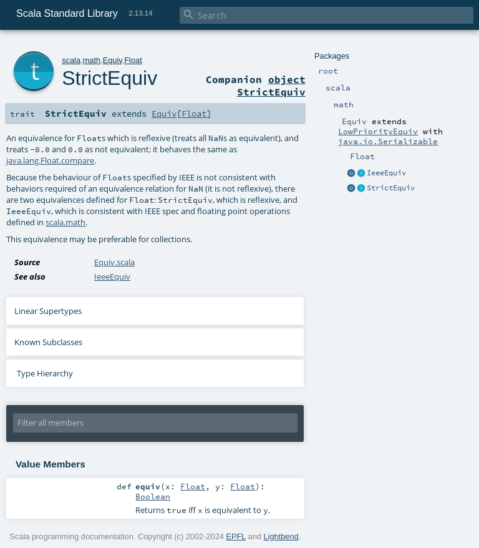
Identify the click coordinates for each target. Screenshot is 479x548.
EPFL (236, 536)
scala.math (65, 222)
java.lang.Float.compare (50, 160)
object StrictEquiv (271, 85)
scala (71, 60)
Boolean (152, 496)
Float (133, 60)
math (91, 60)
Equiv (112, 60)
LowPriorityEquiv (378, 131)
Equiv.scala (114, 262)
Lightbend (280, 536)
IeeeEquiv (386, 173)
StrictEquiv (391, 187)
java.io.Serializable (388, 141)
